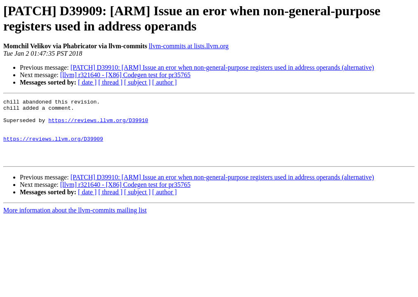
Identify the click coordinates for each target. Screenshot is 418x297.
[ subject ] (137, 82)
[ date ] (87, 82)
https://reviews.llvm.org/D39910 (98, 125)
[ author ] (164, 82)
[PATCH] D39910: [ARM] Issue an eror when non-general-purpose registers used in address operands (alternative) (222, 67)
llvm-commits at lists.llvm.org (189, 46)
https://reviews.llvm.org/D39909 (53, 147)
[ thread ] (110, 82)
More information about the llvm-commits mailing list (75, 222)
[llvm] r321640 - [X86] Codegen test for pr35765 (125, 74)
